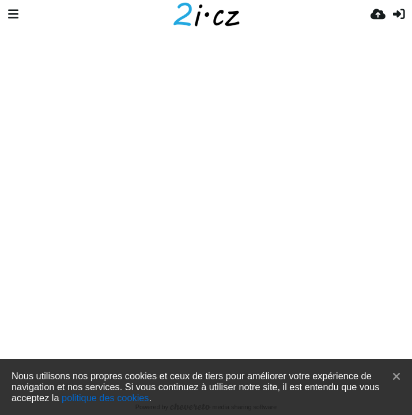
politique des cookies (105, 398)
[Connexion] (398, 14)
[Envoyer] (378, 14)
